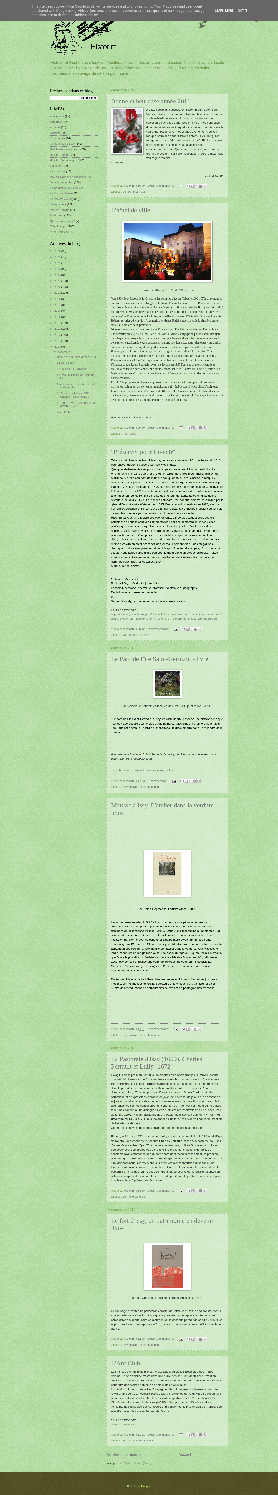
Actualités (56, 121)
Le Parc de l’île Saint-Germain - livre (159, 658)
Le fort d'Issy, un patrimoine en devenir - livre (76, 404)
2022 (57, 274)
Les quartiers (58, 204)
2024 (57, 262)
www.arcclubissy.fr (123, 1424)
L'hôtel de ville (130, 210)
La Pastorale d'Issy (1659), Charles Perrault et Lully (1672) (156, 1062)
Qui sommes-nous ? (135, 191)
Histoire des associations (138, 1440)
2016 (57, 310)
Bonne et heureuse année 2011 (150, 101)
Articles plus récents (123, 1454)
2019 (57, 292)
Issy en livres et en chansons (141, 786)
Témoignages (58, 226)
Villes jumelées (59, 231)
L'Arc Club (125, 1363)
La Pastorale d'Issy (134, 1196)
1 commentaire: (158, 781)
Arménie (55, 127)
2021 (57, 280)
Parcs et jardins (59, 210)
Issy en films (57, 171)
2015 (57, 316)
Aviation (55, 133)
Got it (242, 10)
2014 (57, 322)
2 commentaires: (159, 629)
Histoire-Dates (59, 154)
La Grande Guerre (61, 193)
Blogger (145, 1486)
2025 (57, 257)
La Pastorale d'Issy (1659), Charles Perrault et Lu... (73, 395)
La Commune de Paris (64, 188)
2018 (57, 298)
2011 (57, 340)
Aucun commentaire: (161, 185)
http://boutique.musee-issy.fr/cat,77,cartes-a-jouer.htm (143, 770)
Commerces (57, 138)
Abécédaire (57, 116)
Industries (56, 165)
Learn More (224, 10)
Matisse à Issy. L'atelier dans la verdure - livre (76, 386)
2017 (57, 304)
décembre (64, 351)
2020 (57, 287)
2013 (57, 328)
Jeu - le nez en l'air (61, 182)
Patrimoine (129, 433)
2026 (57, 251)
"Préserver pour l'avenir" (143, 451)
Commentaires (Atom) (137, 1463)
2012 (57, 334)
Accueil (185, 1454)
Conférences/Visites (62, 143)
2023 (57, 269)
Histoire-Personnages (63, 160)
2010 (57, 346)
